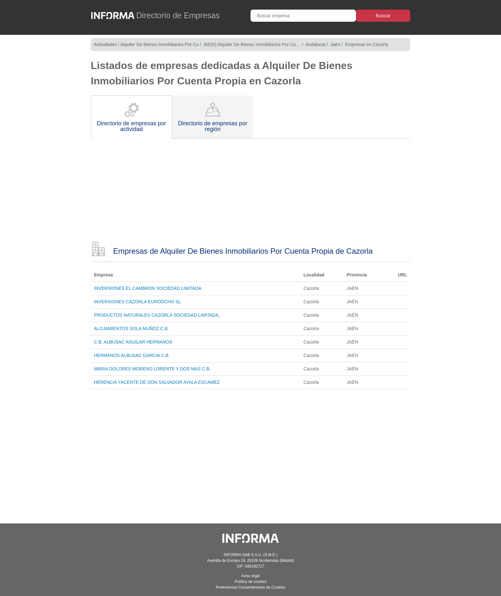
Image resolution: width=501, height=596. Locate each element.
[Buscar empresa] (303, 16)
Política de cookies (250, 581)
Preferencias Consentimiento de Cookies (250, 587)
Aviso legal (250, 576)
